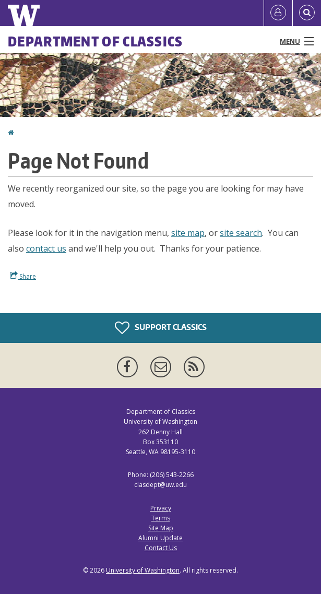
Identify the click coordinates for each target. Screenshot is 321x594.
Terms (160, 518)
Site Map (160, 528)
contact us (46, 248)
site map (188, 233)
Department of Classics (95, 41)
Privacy (160, 508)
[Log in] (278, 13)
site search (241, 233)
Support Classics (161, 327)
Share (23, 276)
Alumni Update (160, 537)
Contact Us (161, 547)
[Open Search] (307, 13)
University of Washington (143, 570)
